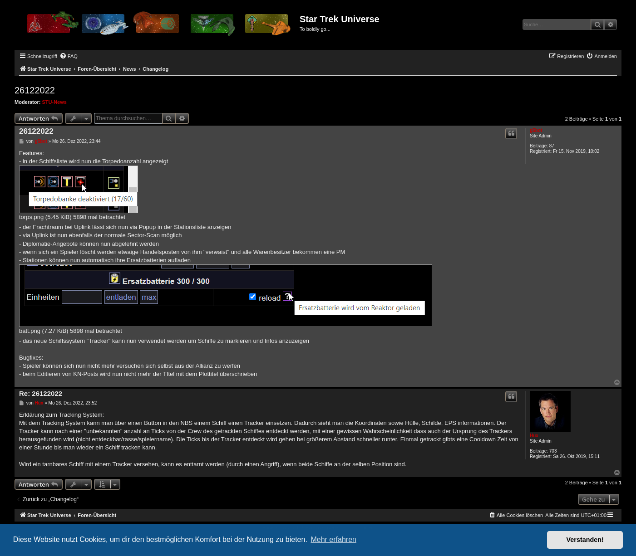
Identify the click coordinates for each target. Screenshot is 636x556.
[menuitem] (68, 56)
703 (553, 451)
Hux (534, 435)
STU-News (54, 102)
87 (551, 145)
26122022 (35, 90)
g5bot (536, 130)
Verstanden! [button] (585, 539)
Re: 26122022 (40, 393)
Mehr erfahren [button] (333, 539)
